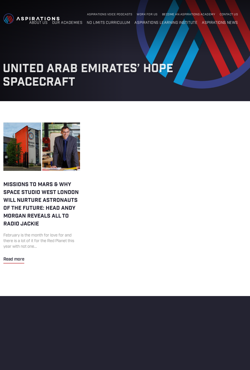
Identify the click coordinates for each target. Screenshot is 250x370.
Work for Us (147, 14)
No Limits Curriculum (108, 22)
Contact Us (229, 14)
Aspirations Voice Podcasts (109, 14)
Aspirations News (220, 22)
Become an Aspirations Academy (188, 14)
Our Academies (67, 22)
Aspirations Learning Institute (165, 22)
